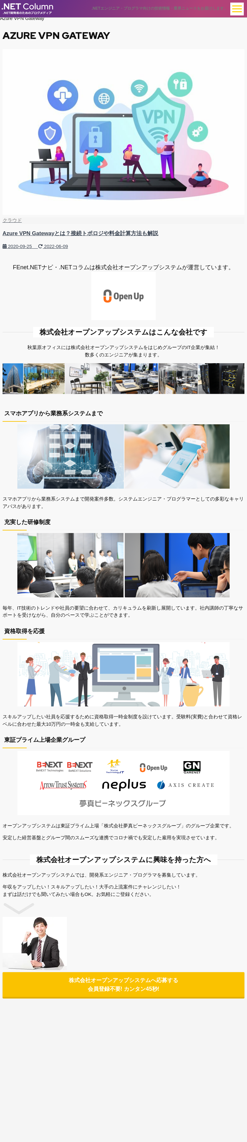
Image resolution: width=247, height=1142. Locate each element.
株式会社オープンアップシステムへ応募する (123, 985)
